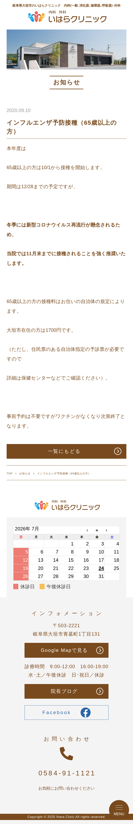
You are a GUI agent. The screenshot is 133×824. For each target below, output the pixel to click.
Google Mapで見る (64, 650)
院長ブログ (64, 691)
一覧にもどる (64, 451)
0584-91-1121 (67, 773)
